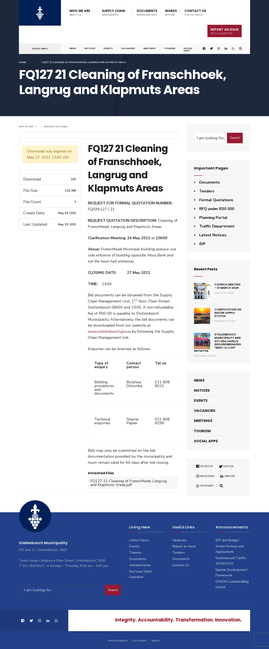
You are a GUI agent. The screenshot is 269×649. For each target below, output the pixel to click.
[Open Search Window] (240, 48)
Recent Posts (207, 269)
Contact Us (195, 12)
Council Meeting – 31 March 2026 (227, 286)
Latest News (139, 540)
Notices (89, 48)
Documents (147, 12)
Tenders (206, 191)
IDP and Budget (227, 540)
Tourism (169, 48)
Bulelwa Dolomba (56, 126)
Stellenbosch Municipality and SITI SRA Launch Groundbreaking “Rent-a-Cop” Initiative (217, 342)
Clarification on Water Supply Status (227, 312)
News (72, 48)
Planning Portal (213, 217)
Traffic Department (217, 226)
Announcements (118, 640)
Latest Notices (212, 235)
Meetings (149, 48)
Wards (171, 12)
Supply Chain (113, 12)
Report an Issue (184, 546)
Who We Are (79, 12)
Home (22, 62)
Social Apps (187, 49)
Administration (140, 565)
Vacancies (128, 48)
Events (108, 48)
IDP (202, 243)
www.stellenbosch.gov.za (109, 331)
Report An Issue (225, 31)
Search (235, 138)
